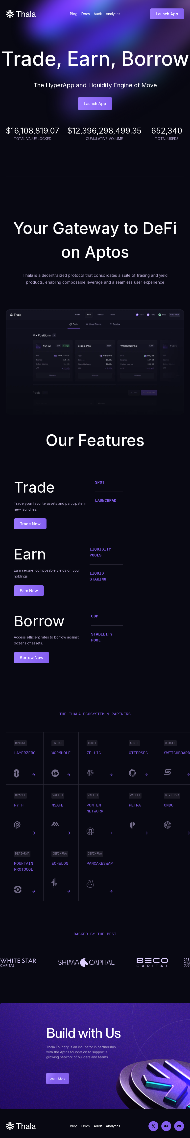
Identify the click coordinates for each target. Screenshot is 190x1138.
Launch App (167, 13)
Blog (73, 14)
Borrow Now (31, 657)
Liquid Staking (98, 576)
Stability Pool (101, 637)
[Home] (21, 14)
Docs (85, 14)
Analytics (113, 14)
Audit (98, 14)
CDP (94, 616)
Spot (99, 482)
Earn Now (29, 590)
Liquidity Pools (100, 552)
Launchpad (105, 501)
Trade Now (30, 523)
